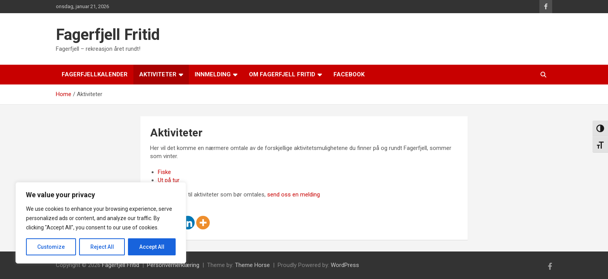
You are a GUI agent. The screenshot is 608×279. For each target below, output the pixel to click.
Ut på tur (169, 180)
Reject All (102, 247)
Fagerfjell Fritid (108, 35)
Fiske (164, 172)
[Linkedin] (188, 222)
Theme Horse (252, 265)
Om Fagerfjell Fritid (282, 74)
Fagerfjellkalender (95, 74)
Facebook (348, 74)
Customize (51, 247)
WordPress (345, 265)
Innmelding (213, 74)
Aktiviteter (157, 74)
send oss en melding (293, 194)
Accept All (151, 247)
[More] (203, 222)
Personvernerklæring (173, 265)
